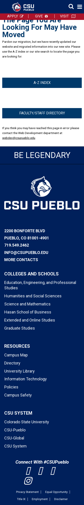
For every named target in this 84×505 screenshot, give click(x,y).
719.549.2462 (16, 245)
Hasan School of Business (27, 312)
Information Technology (25, 379)
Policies (11, 387)
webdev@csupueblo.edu (18, 138)
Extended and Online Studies (29, 320)
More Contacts (21, 259)
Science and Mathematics (27, 304)
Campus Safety (18, 395)
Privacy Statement (27, 492)
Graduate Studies (19, 328)
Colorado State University (26, 422)
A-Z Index (42, 83)
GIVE (39, 16)
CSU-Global (14, 438)
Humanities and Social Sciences (33, 296)
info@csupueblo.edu (26, 252)
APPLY (12, 16)
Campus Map (16, 355)
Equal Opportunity (56, 492)
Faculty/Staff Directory (42, 113)
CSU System (15, 446)
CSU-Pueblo (15, 430)
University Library (19, 371)
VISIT (64, 16)
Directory (12, 363)
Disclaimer (61, 499)
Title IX (21, 499)
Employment (40, 499)
